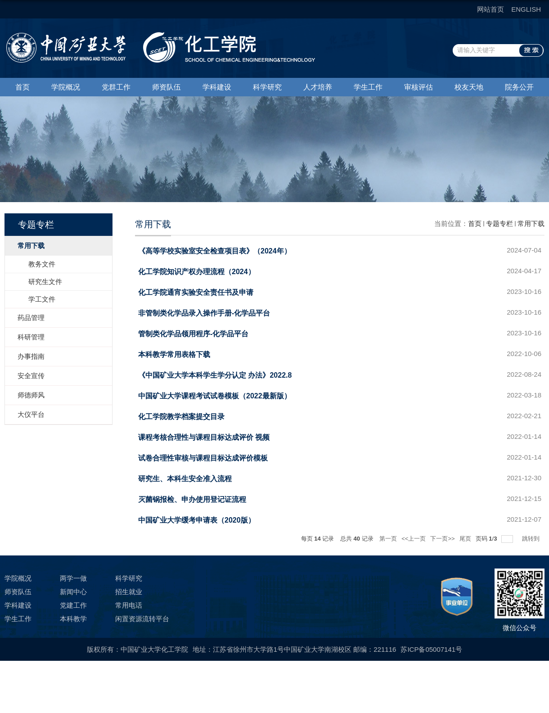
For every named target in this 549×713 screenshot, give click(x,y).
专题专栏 (499, 223)
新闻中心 (73, 592)
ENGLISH (526, 9)
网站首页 (490, 9)
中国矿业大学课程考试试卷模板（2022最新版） (214, 396)
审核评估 (418, 87)
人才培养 (317, 87)
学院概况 (65, 87)
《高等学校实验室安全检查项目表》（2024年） (214, 251)
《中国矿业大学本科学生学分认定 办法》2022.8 (215, 375)
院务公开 (519, 87)
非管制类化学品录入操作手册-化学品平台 (204, 313)
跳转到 (531, 538)
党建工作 (73, 605)
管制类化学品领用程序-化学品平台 (193, 334)
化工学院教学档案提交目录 (181, 416)
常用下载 (531, 223)
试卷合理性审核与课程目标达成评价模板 (203, 458)
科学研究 (267, 87)
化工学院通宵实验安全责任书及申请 (195, 292)
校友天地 (468, 87)
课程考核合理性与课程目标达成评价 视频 (204, 437)
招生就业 (128, 592)
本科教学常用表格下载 (174, 354)
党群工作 (116, 87)
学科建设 (216, 87)
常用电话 (128, 605)
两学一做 (73, 578)
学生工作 (368, 87)
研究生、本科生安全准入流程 (185, 479)
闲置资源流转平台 (142, 619)
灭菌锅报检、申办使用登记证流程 (192, 499)
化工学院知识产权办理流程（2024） (196, 271)
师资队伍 (166, 87)
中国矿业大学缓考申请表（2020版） (196, 520)
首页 (22, 87)
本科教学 (73, 619)
